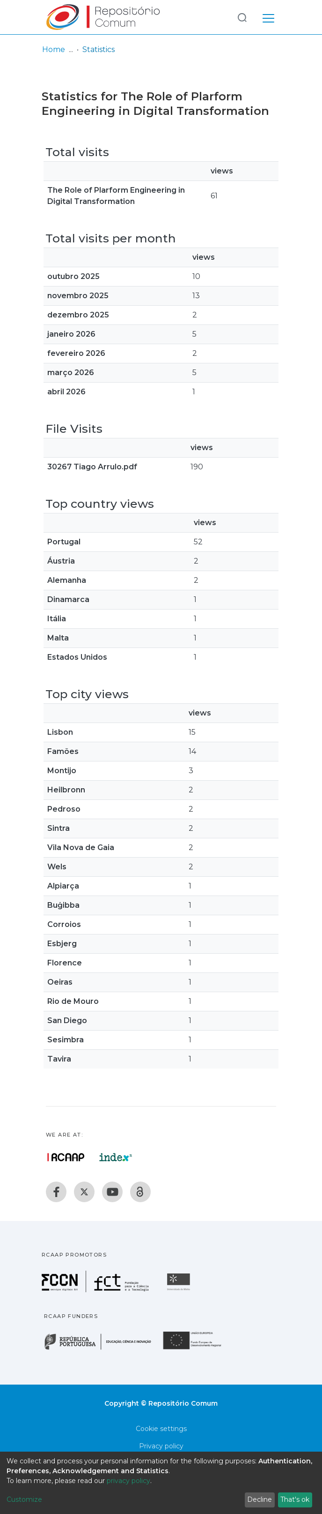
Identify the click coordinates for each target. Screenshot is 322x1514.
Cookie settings (161, 1428)
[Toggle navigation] (268, 17)
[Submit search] (242, 17)
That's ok (294, 1499)
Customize (24, 1499)
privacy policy (128, 1480)
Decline (259, 1499)
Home (53, 49)
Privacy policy (161, 1446)
